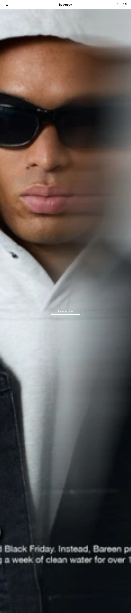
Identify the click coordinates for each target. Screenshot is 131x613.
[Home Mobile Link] (65, 4)
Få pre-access (65, 311)
